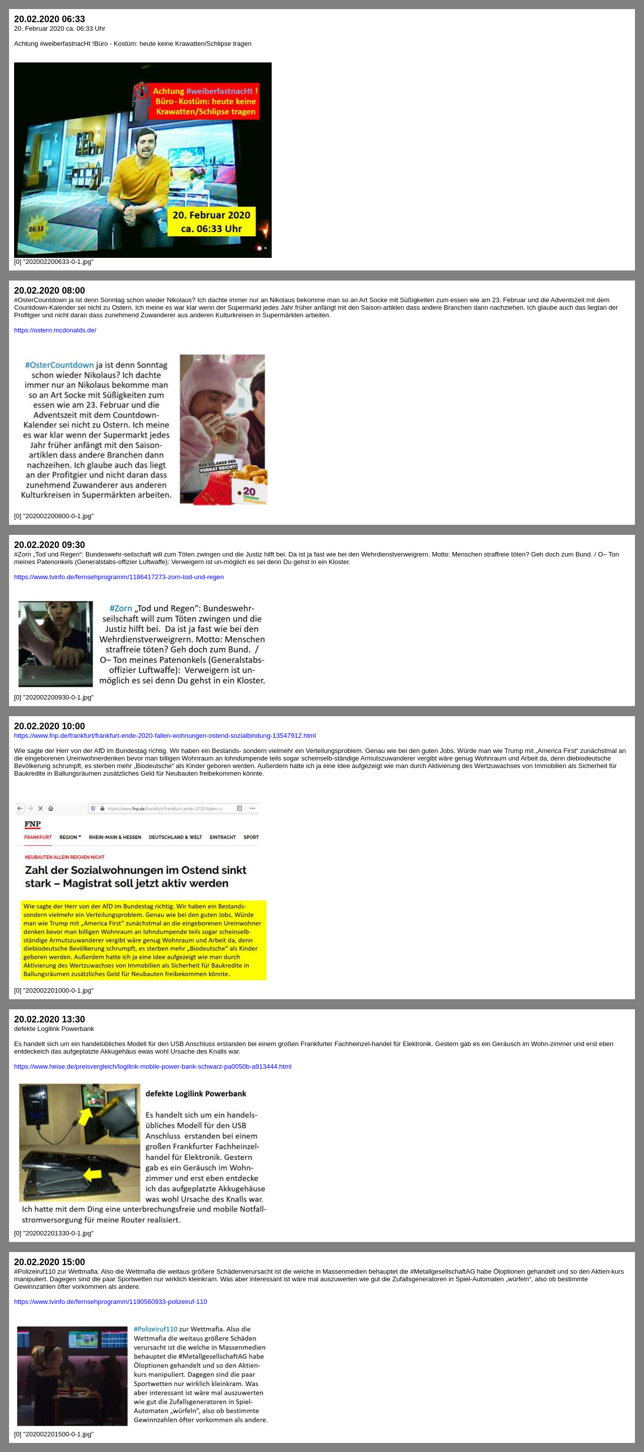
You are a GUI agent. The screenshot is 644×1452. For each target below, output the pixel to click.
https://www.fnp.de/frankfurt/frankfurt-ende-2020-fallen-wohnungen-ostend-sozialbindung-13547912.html (165, 735)
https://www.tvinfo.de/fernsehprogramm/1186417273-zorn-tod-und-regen (119, 577)
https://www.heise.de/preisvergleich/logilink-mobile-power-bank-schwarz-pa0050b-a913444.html (152, 1066)
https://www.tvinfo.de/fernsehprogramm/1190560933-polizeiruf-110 (110, 1301)
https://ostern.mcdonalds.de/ (55, 330)
